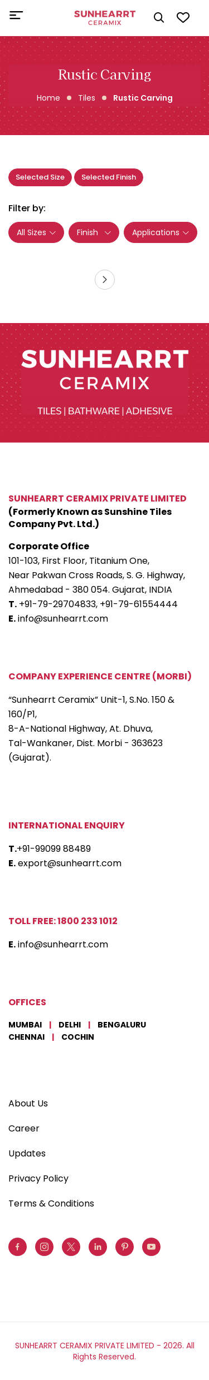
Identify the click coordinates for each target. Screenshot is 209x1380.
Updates (27, 1153)
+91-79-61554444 (139, 604)
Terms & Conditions (51, 1203)
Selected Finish (108, 177)
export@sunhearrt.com (69, 863)
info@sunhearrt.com (63, 618)
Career (24, 1128)
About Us (28, 1103)
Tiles (86, 97)
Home (48, 97)
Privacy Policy (38, 1178)
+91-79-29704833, (58, 604)
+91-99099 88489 (54, 848)
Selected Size (40, 177)
